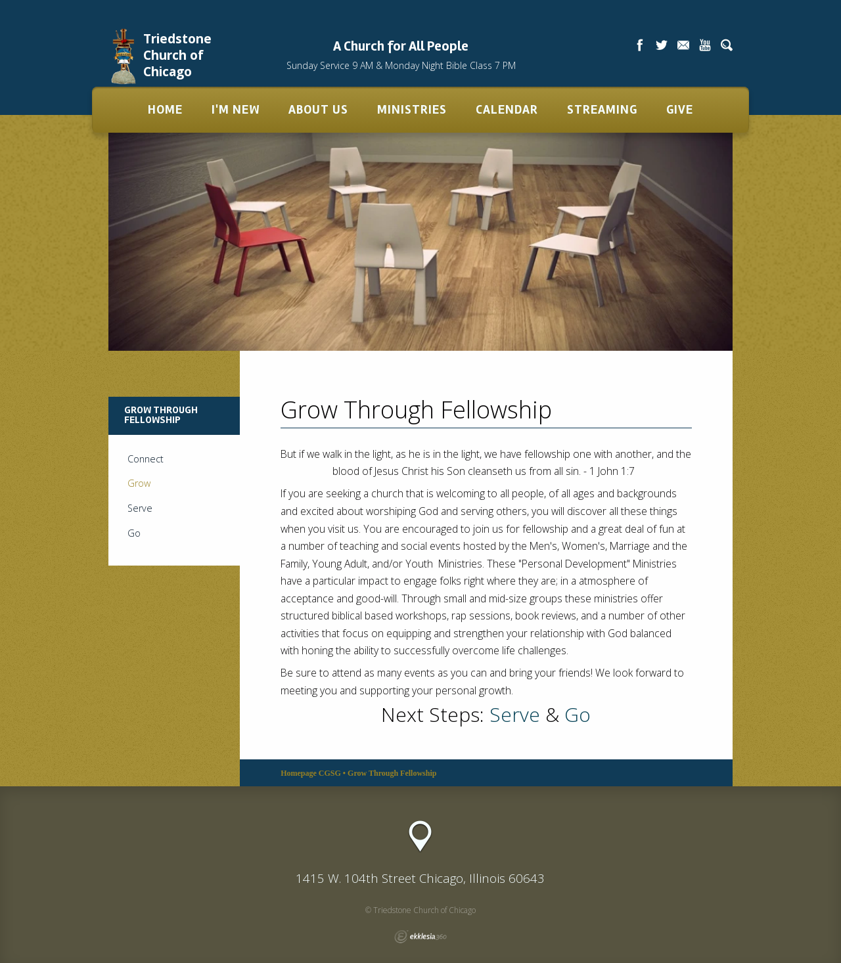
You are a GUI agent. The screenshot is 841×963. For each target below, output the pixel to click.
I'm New (236, 110)
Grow (138, 483)
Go (577, 714)
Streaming (602, 110)
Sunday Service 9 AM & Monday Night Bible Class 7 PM (401, 65)
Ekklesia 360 (420, 936)
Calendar (507, 110)
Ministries (412, 110)
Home (165, 110)
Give (679, 110)
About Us (318, 110)
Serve (514, 714)
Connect (145, 459)
